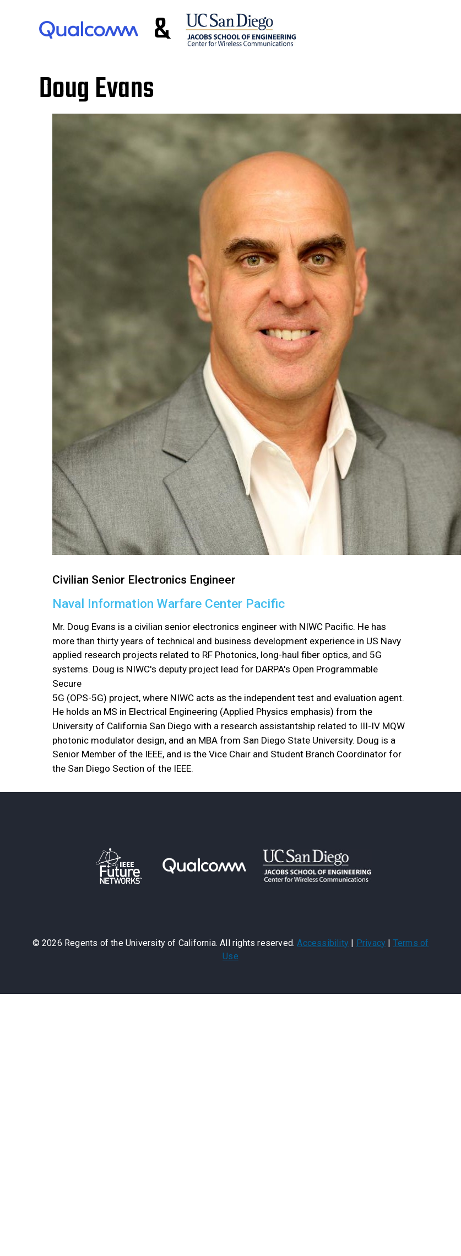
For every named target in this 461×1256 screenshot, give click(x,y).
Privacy (371, 943)
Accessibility (323, 943)
